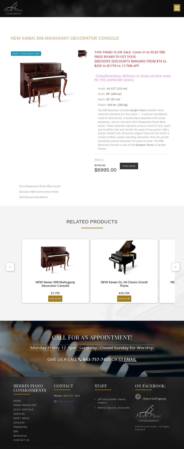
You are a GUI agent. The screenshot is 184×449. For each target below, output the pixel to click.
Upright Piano (137, 110)
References (20, 435)
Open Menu (177, 7)
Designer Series (145, 145)
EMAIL (128, 359)
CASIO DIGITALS (23, 409)
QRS (16, 431)
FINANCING (20, 427)
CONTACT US (21, 440)
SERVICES (19, 413)
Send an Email (65, 401)
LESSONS (19, 422)
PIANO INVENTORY (25, 405)
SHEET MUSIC (21, 418)
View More (42, 298)
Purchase (129, 166)
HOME (17, 400)
